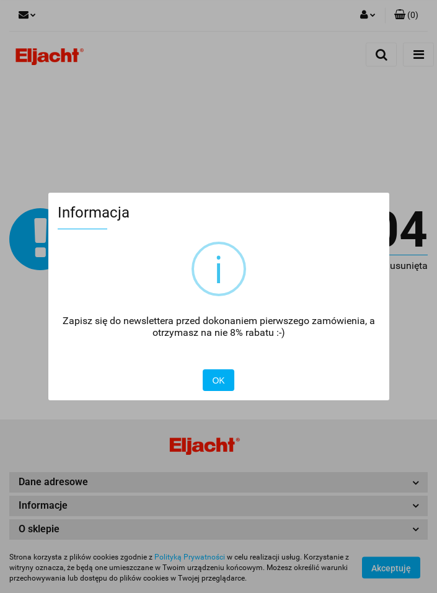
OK (218, 380)
